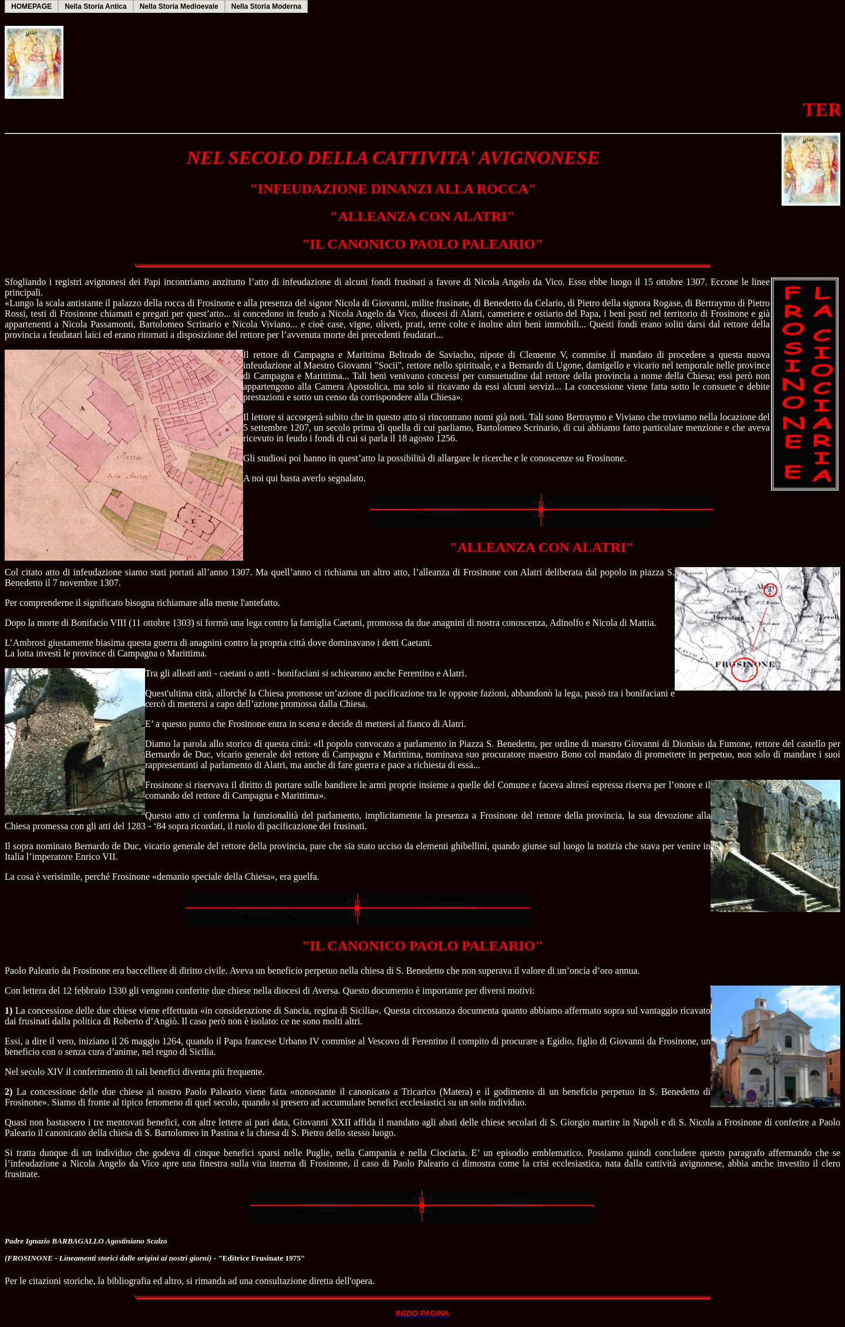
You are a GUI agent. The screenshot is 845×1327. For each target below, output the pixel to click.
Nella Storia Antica (96, 6)
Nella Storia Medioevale (179, 6)
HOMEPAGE (31, 6)
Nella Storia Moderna (266, 6)
